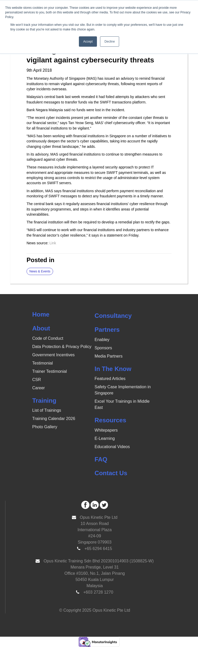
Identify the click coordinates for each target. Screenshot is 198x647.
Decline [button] (109, 41)
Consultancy (113, 315)
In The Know (113, 368)
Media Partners (109, 356)
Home (41, 314)
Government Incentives (53, 355)
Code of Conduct (47, 338)
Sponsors (103, 348)
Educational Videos (112, 446)
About (41, 328)
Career (38, 388)
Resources (110, 420)
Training (44, 400)
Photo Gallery (44, 427)
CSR (36, 379)
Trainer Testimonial (49, 371)
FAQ (101, 459)
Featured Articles (110, 378)
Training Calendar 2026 (53, 418)
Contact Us (111, 473)
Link (53, 243)
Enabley (102, 339)
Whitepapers (106, 430)
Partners (107, 329)
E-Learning (105, 438)
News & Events (39, 271)
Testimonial (42, 363)
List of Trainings (46, 410)
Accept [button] (88, 41)
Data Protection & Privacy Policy (61, 346)
